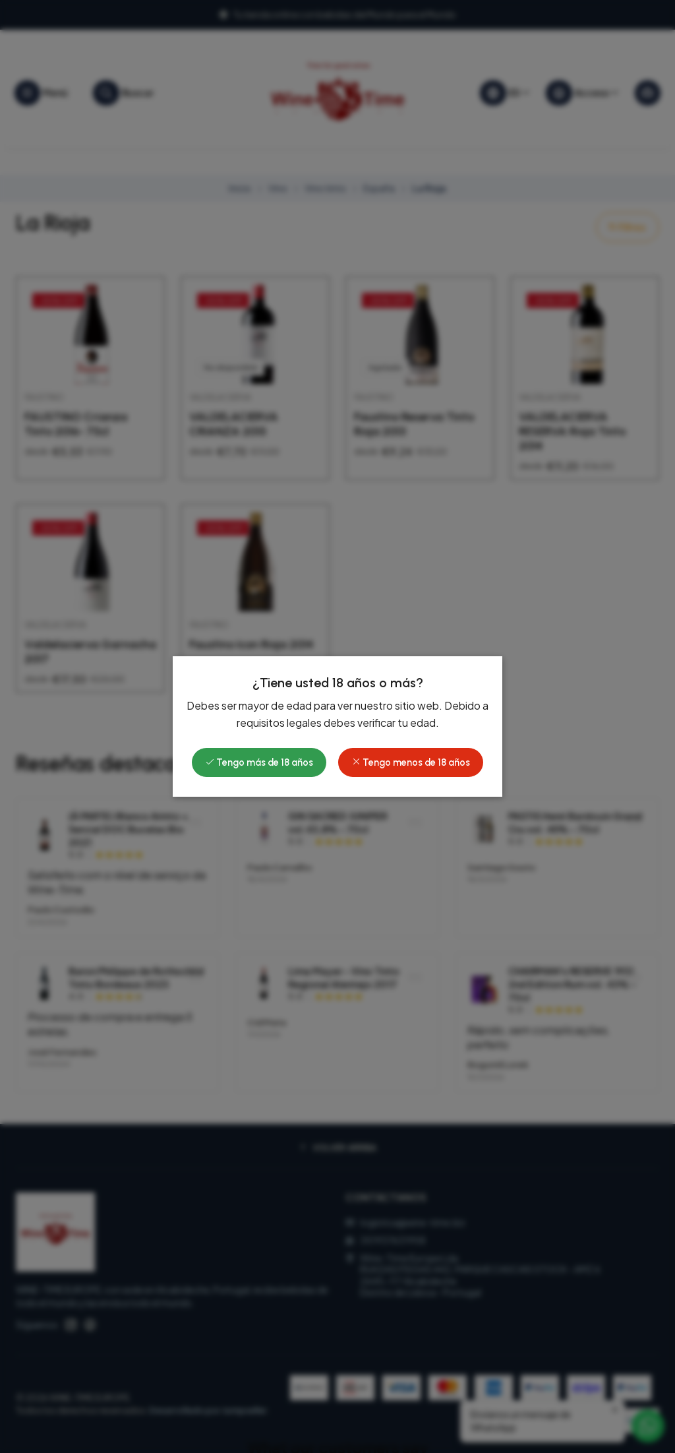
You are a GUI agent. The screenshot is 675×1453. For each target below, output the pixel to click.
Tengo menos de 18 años (410, 762)
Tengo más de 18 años (259, 762)
